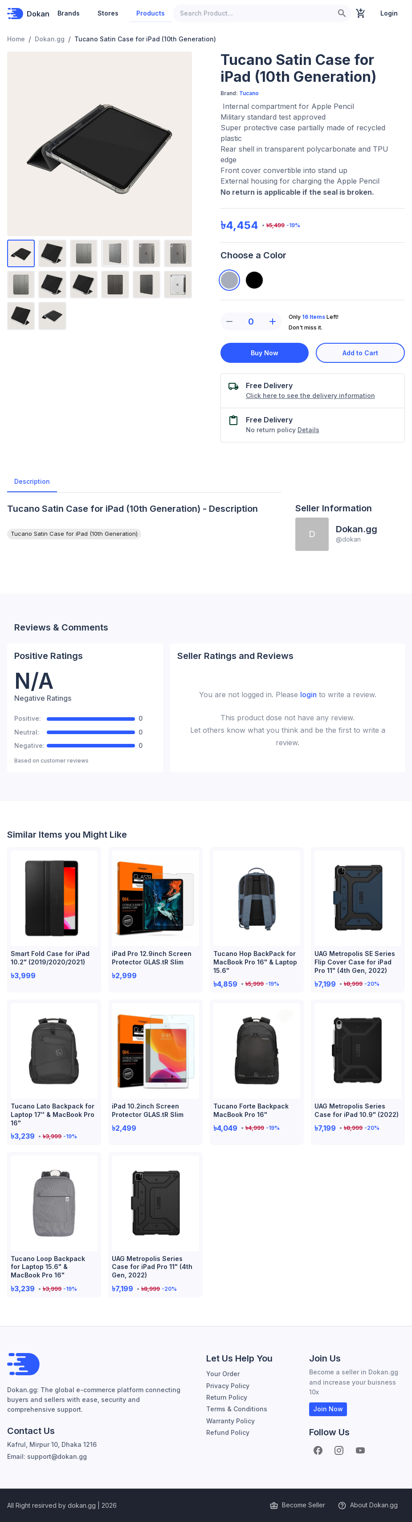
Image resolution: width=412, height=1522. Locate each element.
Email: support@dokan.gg (47, 1456)
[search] (342, 13)
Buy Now (264, 353)
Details (308, 430)
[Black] (254, 280)
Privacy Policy (227, 1385)
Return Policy (226, 1397)
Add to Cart (360, 353)
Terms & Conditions (236, 1409)
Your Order (223, 1373)
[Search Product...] (253, 13)
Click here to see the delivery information (310, 395)
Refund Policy (227, 1432)
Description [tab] (32, 481)
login (308, 694)
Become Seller (298, 1505)
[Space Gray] (229, 280)
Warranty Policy (230, 1421)
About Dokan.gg (368, 1505)
